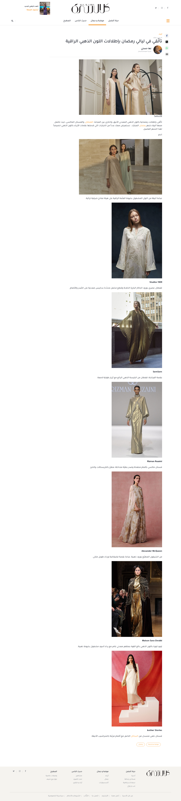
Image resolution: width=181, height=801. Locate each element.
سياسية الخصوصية (56, 796)
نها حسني (146, 49)
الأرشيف (105, 796)
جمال (106, 779)
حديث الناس (80, 21)
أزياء (107, 776)
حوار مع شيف (51, 779)
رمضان (142, 126)
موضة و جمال (97, 21)
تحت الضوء (77, 779)
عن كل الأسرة (127, 796)
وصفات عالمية (51, 776)
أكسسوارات (104, 783)
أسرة (133, 776)
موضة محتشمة (153, 744)
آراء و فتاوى (77, 783)
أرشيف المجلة (31, 10)
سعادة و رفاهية (129, 783)
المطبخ (67, 21)
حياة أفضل (113, 21)
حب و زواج (131, 786)
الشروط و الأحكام (73, 796)
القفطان (89, 122)
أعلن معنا (115, 796)
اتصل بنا (95, 796)
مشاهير (79, 776)
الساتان (134, 736)
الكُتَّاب (86, 796)
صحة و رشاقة (130, 779)
